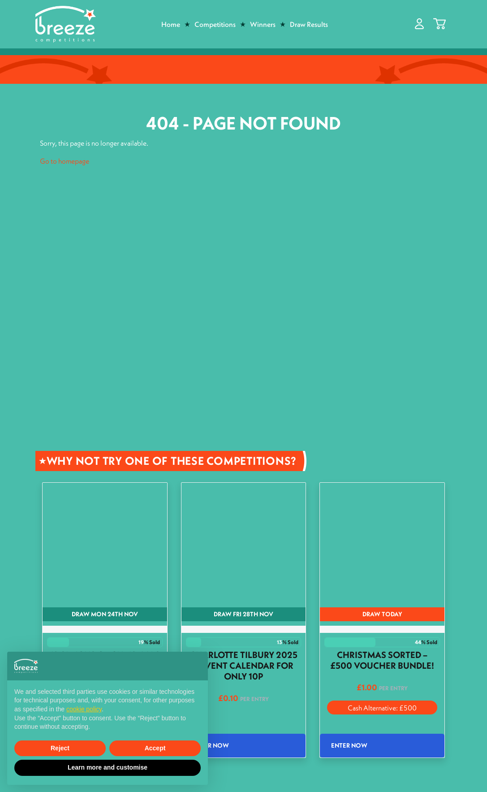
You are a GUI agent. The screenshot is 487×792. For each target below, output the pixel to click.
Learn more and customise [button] (107, 767)
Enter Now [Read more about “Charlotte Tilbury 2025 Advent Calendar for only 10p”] (211, 745)
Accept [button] (155, 748)
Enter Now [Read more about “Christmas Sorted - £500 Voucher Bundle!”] (349, 745)
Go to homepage (64, 160)
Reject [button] (60, 748)
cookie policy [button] (84, 709)
